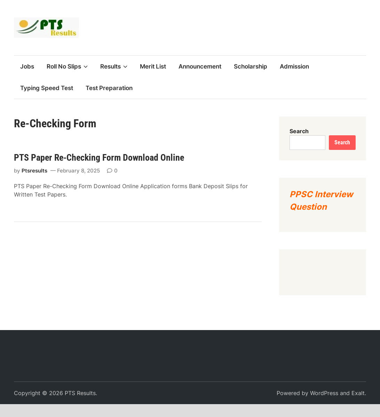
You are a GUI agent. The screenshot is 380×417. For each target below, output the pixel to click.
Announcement (200, 66)
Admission (294, 66)
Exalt (358, 393)
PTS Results (80, 393)
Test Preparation (109, 88)
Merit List (153, 66)
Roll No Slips (67, 66)
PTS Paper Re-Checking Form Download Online (99, 157)
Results (113, 66)
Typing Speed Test (46, 88)
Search (299, 131)
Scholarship (250, 66)
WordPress (324, 393)
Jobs (27, 66)
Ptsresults (34, 170)
